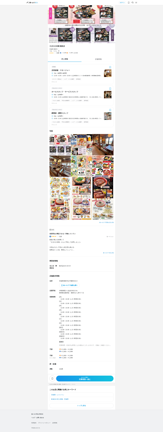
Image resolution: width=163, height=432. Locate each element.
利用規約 (33, 423)
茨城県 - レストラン (57, 395)
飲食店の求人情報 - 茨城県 (60, 399)
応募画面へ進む (85, 378)
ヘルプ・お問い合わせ (37, 417)
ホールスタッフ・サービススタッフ (65, 92)
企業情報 (54, 423)
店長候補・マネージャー (61, 70)
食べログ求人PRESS (37, 414)
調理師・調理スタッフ (60, 113)
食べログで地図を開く (70, 285)
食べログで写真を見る (105, 222)
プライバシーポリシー (44, 423)
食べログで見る (107, 253)
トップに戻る (81, 405)
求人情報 (64, 59)
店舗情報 (98, 59)
